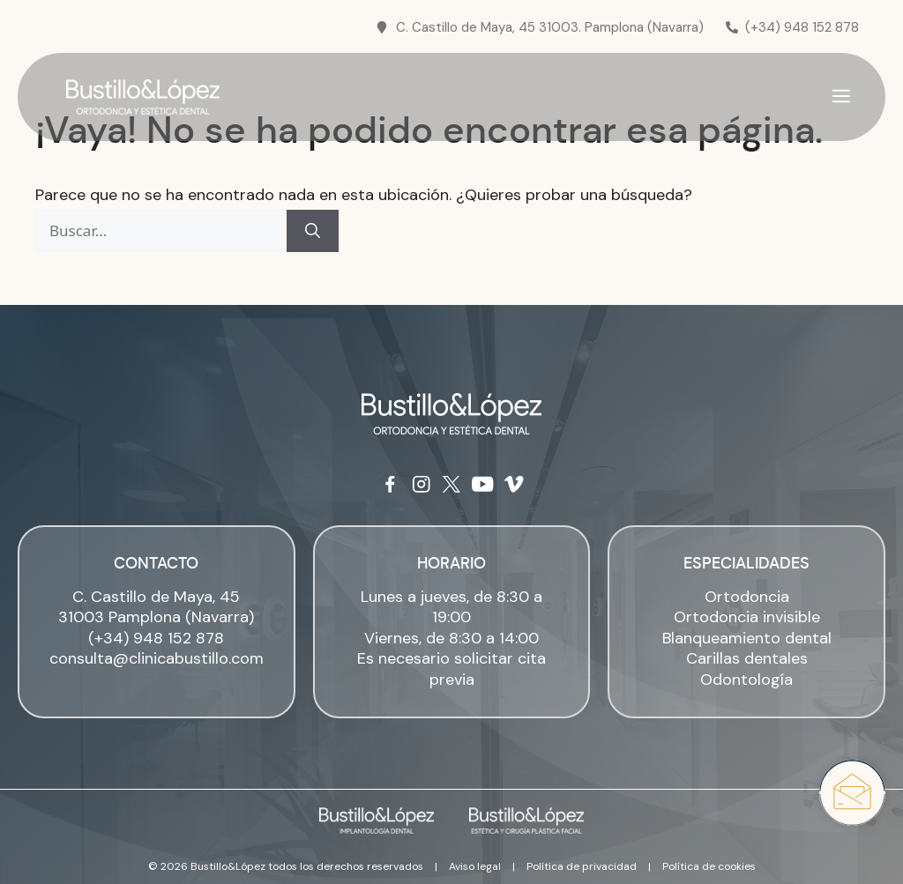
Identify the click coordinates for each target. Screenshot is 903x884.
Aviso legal (475, 866)
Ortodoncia (747, 596)
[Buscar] (313, 231)
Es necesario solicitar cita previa (451, 668)
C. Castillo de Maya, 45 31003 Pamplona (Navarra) (156, 607)
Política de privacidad (581, 866)
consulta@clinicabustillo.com (156, 658)
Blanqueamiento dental (747, 638)
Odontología (746, 679)
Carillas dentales (747, 658)
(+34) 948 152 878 (156, 638)
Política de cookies (709, 866)
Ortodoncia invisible (747, 617)
